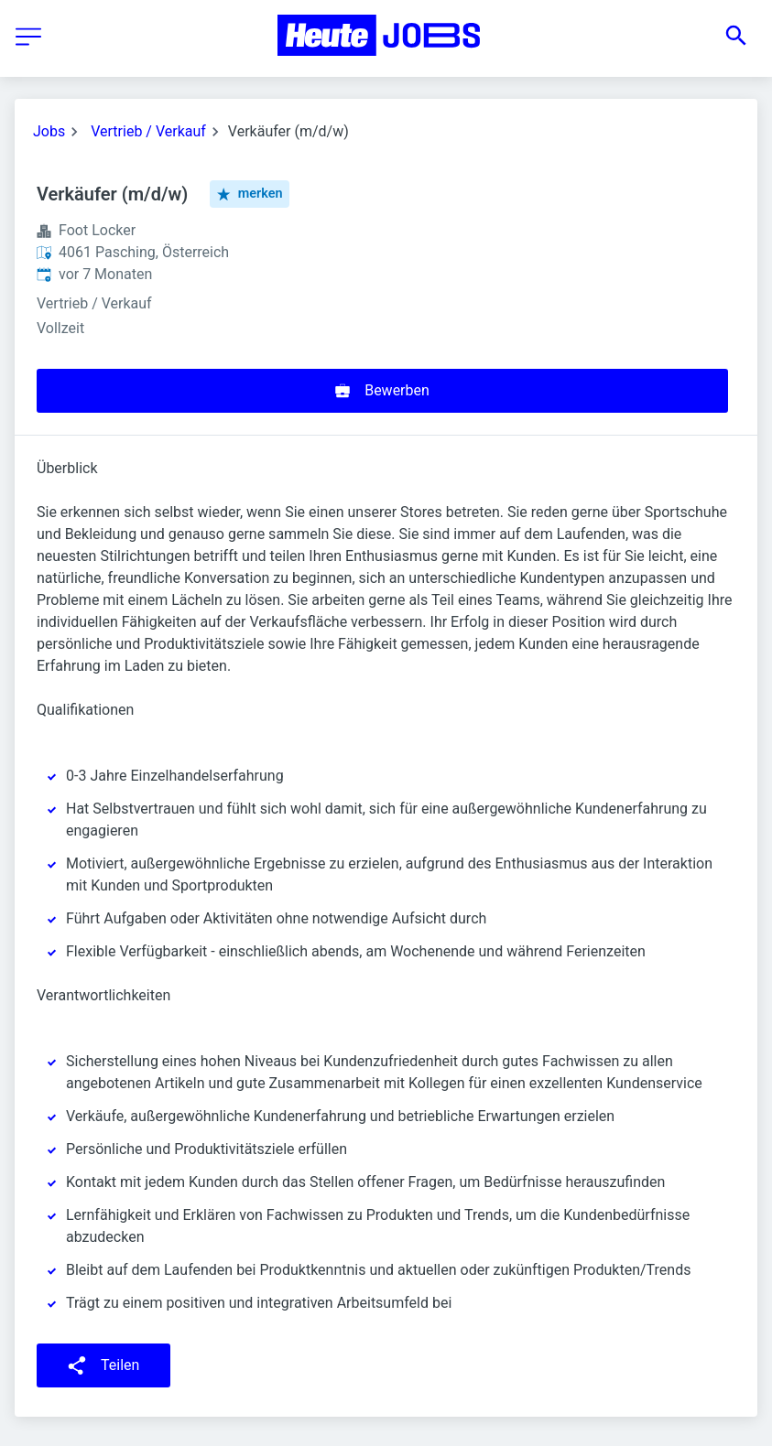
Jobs (49, 131)
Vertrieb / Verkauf (148, 131)
